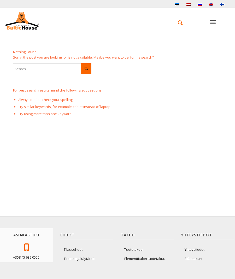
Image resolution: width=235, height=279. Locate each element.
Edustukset (193, 258)
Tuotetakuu (133, 249)
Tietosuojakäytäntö (79, 258)
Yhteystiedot (194, 249)
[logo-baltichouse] (22, 20)
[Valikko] (213, 26)
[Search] (178, 23)
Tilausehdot (73, 249)
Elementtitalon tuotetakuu (144, 258)
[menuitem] (178, 23)
